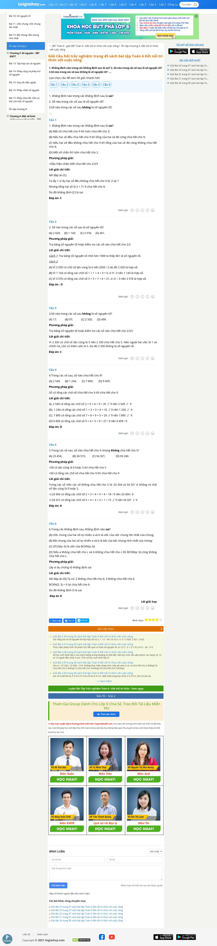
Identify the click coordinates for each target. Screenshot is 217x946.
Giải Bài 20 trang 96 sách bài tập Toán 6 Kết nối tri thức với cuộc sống (87, 920)
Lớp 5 (122, 4)
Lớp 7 (103, 4)
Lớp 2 (152, 4)
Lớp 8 (93, 4)
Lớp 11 (63, 4)
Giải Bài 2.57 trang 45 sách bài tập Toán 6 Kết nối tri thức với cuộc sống (92, 644)
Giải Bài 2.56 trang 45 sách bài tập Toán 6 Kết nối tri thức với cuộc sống (92, 636)
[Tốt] (147, 210)
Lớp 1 (162, 4)
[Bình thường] (142, 210)
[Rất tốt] (153, 210)
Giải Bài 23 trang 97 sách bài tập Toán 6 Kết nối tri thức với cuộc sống (87, 910)
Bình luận (55, 621)
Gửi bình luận (58, 885)
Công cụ (173, 4)
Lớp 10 (73, 4)
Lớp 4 (132, 4)
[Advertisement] (189, 133)
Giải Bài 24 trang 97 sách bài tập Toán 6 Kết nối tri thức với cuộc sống (87, 906)
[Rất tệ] (132, 210)
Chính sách (42, 934)
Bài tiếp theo (130, 629)
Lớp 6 (112, 4)
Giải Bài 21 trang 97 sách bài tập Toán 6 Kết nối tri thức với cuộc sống (87, 917)
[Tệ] (137, 210)
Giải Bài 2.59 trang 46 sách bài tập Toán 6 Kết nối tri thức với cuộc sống (92, 662)
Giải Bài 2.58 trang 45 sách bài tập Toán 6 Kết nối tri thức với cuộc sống (92, 652)
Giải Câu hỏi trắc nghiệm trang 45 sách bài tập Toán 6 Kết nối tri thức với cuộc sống (105, 57)
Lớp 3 (142, 4)
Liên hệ (26, 934)
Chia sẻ (69, 620)
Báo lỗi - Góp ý (106, 696)
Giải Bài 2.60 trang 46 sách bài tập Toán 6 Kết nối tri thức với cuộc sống (92, 673)
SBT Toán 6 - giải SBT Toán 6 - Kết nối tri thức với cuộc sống (85, 46)
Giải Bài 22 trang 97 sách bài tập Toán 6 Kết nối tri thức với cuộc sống (87, 913)
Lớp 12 (53, 4)
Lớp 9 (83, 4)
